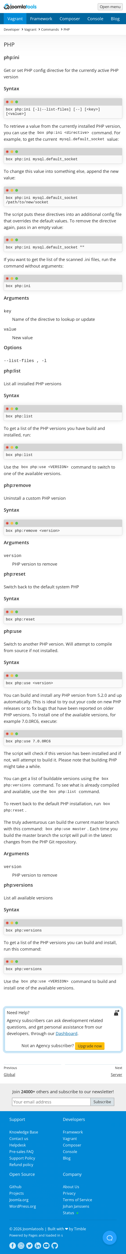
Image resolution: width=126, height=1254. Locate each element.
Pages (33, 1233)
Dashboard (66, 1031)
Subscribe (102, 1099)
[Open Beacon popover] (110, 1238)
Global (9, 1072)
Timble (80, 1226)
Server (116, 1072)
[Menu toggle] (110, 6)
